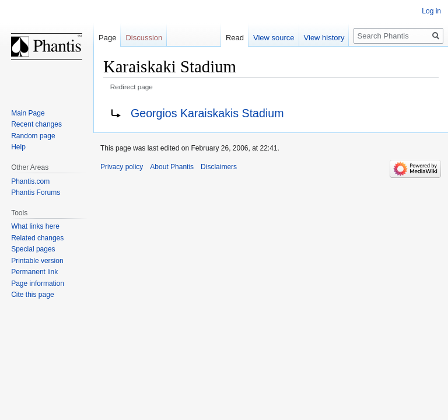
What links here (35, 226)
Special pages (33, 249)
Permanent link (34, 272)
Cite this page (32, 294)
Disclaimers (219, 167)
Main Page (27, 113)
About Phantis (172, 167)
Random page (33, 136)
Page (107, 37)
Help (18, 147)
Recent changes (36, 124)
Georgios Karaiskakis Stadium (207, 113)
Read (235, 37)
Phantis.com (30, 181)
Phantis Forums (35, 192)
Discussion (143, 37)
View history (324, 37)
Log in (431, 11)
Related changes (37, 238)
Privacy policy (121, 167)
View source (274, 37)
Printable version (37, 261)
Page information (37, 283)
